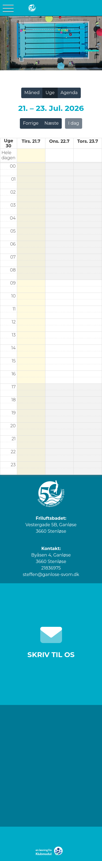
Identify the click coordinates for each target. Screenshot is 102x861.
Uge (49, 92)
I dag (73, 123)
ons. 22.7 (59, 141)
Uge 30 (8, 143)
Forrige (30, 123)
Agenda (69, 92)
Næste (51, 123)
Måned (31, 92)
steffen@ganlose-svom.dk (51, 574)
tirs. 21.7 (31, 141)
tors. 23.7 (87, 141)
